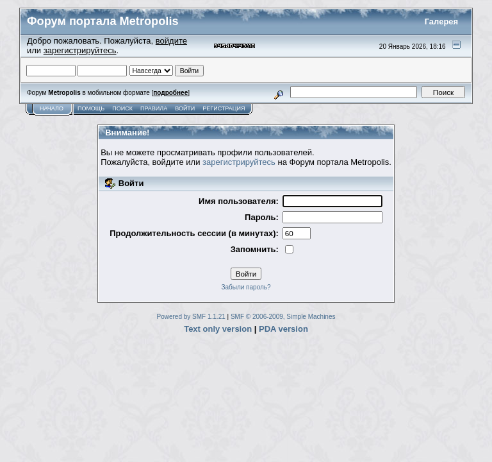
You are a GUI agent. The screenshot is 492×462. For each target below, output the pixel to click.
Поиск (122, 108)
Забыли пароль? (245, 287)
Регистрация (223, 108)
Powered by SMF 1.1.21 (191, 316)
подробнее (170, 92)
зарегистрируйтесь (80, 50)
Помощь (91, 108)
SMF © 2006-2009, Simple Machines (283, 316)
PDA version (283, 329)
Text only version (218, 329)
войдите (171, 41)
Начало (51, 108)
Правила (153, 108)
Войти (185, 108)
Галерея (442, 21)
